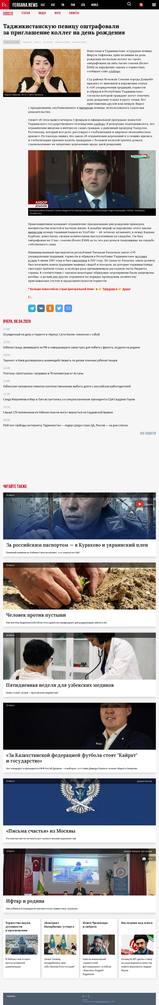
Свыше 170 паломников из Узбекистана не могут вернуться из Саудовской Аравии (58, 412)
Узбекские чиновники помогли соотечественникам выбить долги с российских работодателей (67, 386)
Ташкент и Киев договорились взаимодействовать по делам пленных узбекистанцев (60, 360)
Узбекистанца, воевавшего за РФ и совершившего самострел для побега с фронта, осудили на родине (71, 347)
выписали (35, 232)
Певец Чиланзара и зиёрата (95, 924)
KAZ (43, 5)
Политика (48, 42)
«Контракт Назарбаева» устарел (59, 924)
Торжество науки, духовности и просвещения (18, 926)
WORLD (95, 5)
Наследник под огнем (137, 923)
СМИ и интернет (79, 42)
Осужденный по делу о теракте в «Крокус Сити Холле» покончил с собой (51, 334)
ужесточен (79, 260)
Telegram (109, 289)
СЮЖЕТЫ (74, 13)
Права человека (62, 42)
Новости (8, 13)
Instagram (86, 108)
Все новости (148, 433)
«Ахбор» (114, 71)
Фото (58, 13)
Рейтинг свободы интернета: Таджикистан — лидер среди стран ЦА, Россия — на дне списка (65, 425)
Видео (42, 13)
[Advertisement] (79, 461)
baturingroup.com (103, 1001)
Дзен (125, 289)
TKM (73, 5)
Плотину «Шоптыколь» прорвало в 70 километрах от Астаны (43, 373)
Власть (37, 42)
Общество (27, 42)
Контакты (11, 996)
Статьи (26, 13)
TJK (63, 5)
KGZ (53, 5)
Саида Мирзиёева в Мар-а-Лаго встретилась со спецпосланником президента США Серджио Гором (69, 399)
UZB (84, 5)
